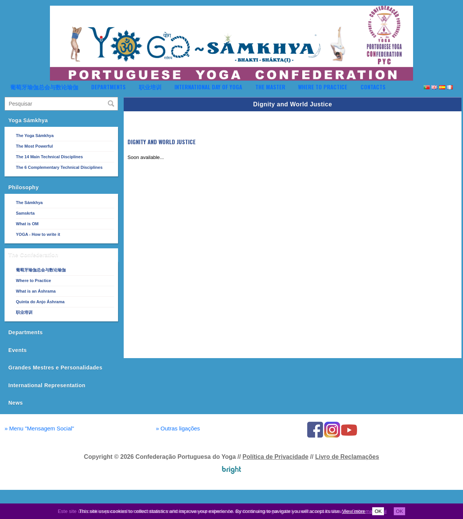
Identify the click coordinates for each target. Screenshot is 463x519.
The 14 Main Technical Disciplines (49, 156)
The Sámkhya (29, 202)
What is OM (27, 223)
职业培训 (150, 87)
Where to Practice (322, 87)
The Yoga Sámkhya (35, 135)
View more (353, 511)
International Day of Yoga (208, 87)
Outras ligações (178, 428)
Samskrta (25, 213)
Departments (108, 87)
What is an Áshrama (36, 291)
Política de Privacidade (275, 457)
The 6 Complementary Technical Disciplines (59, 167)
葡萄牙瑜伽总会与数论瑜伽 (44, 87)
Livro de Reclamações (347, 457)
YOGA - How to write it (38, 234)
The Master (270, 87)
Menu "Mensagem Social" (39, 428)
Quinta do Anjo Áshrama (40, 301)
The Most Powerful (34, 146)
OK (378, 511)
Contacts (372, 87)
